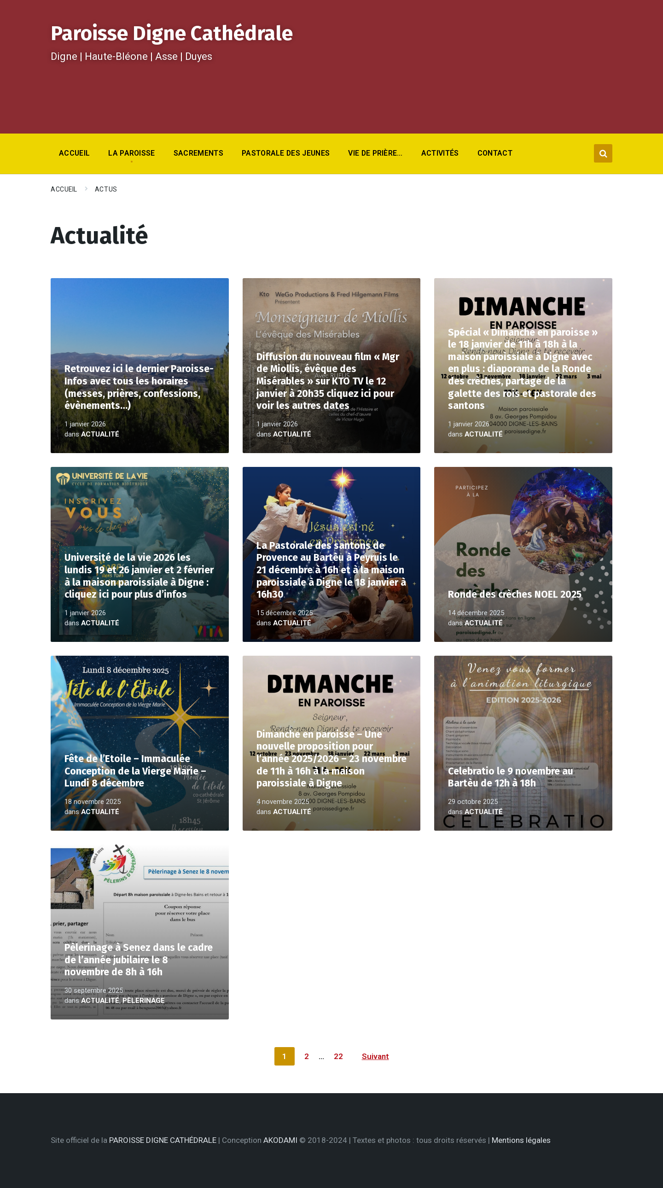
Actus (106, 189)
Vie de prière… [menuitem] (375, 153)
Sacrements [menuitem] (198, 153)
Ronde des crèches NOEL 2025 (515, 594)
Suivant (375, 1056)
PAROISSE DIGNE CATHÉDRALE (162, 1140)
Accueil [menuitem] (74, 153)
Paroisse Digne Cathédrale (172, 33)
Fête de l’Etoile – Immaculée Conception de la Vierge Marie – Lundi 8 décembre (135, 771)
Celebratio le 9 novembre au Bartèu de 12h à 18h (510, 777)
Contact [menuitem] (494, 153)
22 (338, 1056)
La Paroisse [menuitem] (131, 153)
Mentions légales (521, 1140)
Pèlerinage (143, 1000)
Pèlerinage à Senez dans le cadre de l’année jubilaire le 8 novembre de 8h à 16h (138, 960)
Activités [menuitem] (440, 153)
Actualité (100, 434)
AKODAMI (280, 1140)
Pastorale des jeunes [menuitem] (286, 153)
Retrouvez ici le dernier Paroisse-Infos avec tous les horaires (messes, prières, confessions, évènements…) (139, 387)
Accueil (64, 189)
